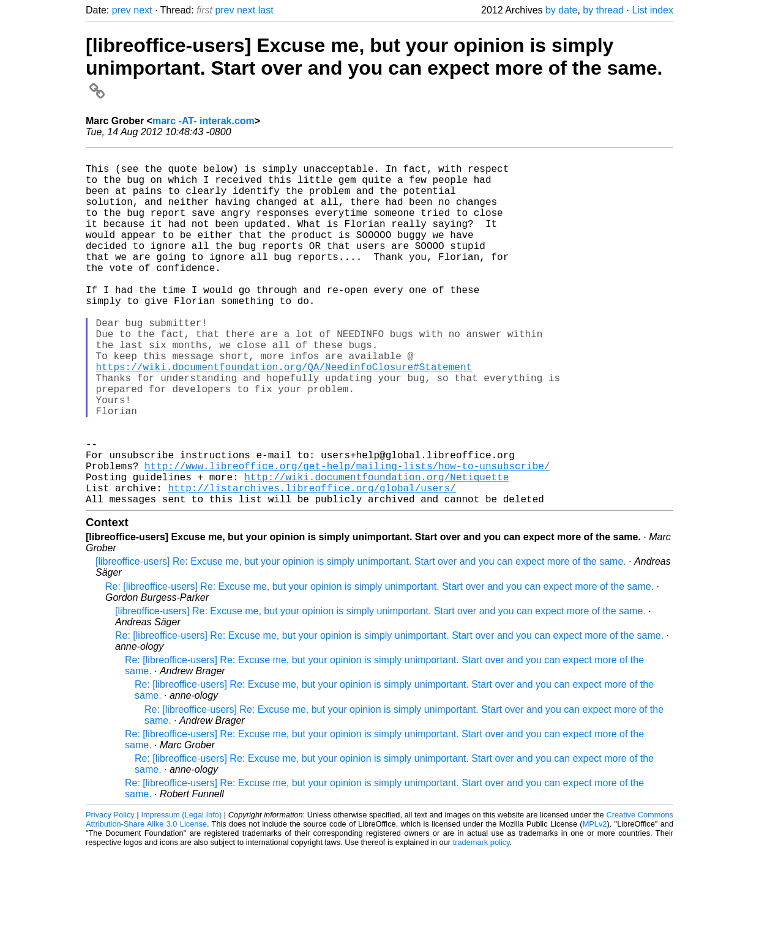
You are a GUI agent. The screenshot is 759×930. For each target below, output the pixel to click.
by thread (603, 10)
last (266, 10)
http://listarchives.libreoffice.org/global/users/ (311, 563)
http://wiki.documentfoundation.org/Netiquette (376, 550)
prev (121, 10)
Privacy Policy (110, 893)
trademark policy (481, 920)
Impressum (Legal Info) (181, 893)
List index (652, 10)
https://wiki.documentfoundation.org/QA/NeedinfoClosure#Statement (284, 415)
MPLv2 (595, 902)
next (142, 10)
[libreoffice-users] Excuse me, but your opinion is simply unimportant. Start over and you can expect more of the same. (374, 67)
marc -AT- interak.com (203, 121)
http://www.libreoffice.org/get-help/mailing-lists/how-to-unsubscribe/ (347, 536)
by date (561, 10)
